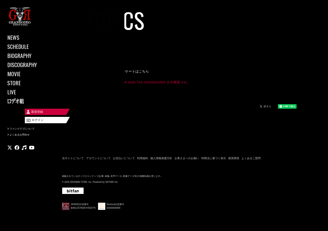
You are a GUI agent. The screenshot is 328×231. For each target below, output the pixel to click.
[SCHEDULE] (27, 46)
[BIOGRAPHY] (27, 55)
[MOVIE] (27, 73)
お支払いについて (124, 159)
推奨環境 (233, 159)
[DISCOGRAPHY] (27, 64)
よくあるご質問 (251, 159)
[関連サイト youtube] (31, 153)
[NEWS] (27, 37)
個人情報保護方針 (161, 159)
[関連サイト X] (9, 153)
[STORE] (27, 82)
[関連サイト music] (24, 153)
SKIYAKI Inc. (111, 183)
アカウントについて (98, 159)
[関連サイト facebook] (17, 153)
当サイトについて (73, 159)
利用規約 (142, 159)
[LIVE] (27, 92)
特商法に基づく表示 (213, 159)
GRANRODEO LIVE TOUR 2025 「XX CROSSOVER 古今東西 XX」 (136, 83)
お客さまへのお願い (186, 159)
